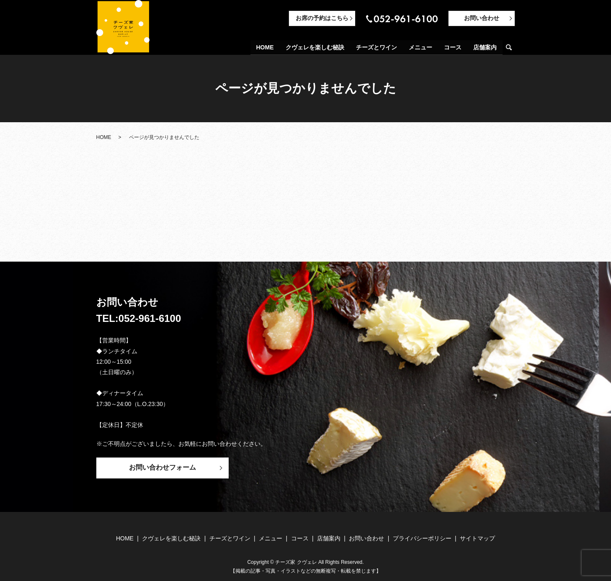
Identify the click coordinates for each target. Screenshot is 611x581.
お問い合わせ (481, 18)
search (512, 48)
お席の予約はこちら (322, 18)
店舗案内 (485, 47)
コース (452, 47)
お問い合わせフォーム (162, 467)
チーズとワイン (376, 47)
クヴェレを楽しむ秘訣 (315, 47)
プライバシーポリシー (422, 538)
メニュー (420, 47)
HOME (265, 47)
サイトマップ (477, 538)
